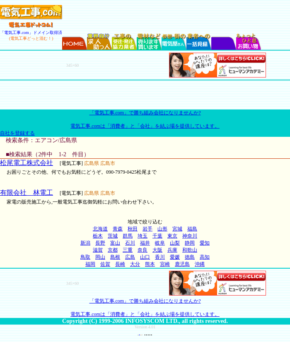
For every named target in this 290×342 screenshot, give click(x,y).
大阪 (157, 250)
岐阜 (160, 243)
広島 (130, 257)
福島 (192, 229)
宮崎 (165, 264)
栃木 (98, 236)
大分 (135, 264)
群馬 (128, 236)
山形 (162, 229)
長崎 (120, 264)
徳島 (190, 257)
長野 (100, 243)
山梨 (175, 243)
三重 (128, 250)
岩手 (147, 229)
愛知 (205, 243)
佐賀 (105, 264)
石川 (130, 243)
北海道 (100, 229)
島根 (115, 257)
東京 (172, 236)
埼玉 (142, 236)
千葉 (157, 236)
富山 (115, 243)
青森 (118, 229)
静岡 (190, 243)
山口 (145, 257)
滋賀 (98, 250)
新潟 (85, 243)
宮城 (177, 229)
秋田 (133, 229)
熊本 (150, 264)
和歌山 (189, 250)
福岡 (90, 264)
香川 (160, 257)
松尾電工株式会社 (26, 162)
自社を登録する (17, 133)
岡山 (100, 257)
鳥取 (85, 257)
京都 (113, 250)
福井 (145, 243)
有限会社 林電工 (26, 192)
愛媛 (175, 257)
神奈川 (189, 236)
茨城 (113, 236)
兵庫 (172, 250)
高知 (205, 257)
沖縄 (200, 264)
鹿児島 (182, 264)
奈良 (142, 250)
